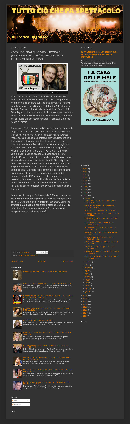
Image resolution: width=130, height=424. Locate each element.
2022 (85, 181)
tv (37, 255)
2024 (85, 175)
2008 (85, 316)
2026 (85, 169)
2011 (85, 310)
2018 (85, 193)
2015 (85, 298)
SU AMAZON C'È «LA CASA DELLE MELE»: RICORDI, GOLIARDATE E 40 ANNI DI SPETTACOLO (99, 54)
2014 (85, 301)
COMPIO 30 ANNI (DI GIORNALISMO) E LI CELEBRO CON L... (99, 238)
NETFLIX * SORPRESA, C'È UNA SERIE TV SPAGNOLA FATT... (100, 206)
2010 (85, 313)
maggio (88, 280)
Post (14, 401)
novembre (88, 262)
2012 (85, 307)
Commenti (16, 405)
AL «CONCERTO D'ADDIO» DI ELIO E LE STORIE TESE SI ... (99, 223)
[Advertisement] (100, 145)
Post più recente (17, 261)
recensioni (33, 255)
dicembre (88, 198)
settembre (88, 268)
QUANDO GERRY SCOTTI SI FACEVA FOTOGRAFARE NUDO (45, 271)
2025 (85, 172)
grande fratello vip (23, 255)
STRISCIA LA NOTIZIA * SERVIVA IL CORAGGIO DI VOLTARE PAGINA (47, 284)
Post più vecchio (67, 261)
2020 (85, 187)
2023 (85, 178)
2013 (85, 304)
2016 (85, 295)
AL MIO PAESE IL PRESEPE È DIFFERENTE (100, 210)
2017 (85, 195)
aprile (87, 283)
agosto (87, 271)
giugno (87, 277)
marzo (87, 286)
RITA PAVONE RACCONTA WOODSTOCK (38, 321)
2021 (85, 184)
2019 (85, 190)
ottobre (87, 265)
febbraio (88, 288)
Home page (42, 261)
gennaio (88, 292)
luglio (87, 274)
